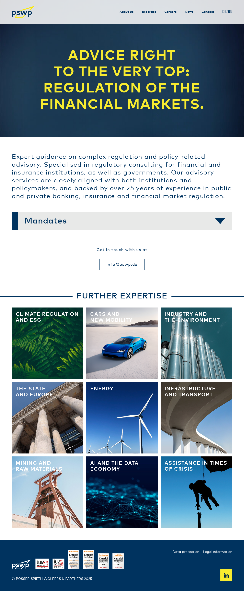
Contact (208, 11)
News (189, 11)
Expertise (149, 11)
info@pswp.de (122, 265)
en (230, 11)
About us (127, 11)
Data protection (185, 552)
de (224, 11)
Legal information (217, 552)
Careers (170, 11)
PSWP (23, 12)
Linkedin (226, 575)
